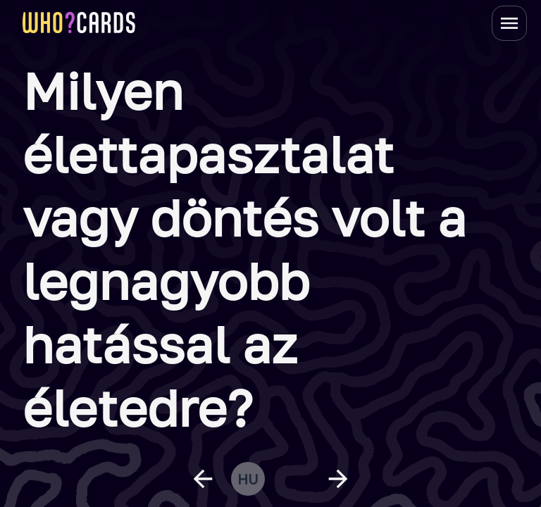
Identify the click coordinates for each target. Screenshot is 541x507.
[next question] (338, 479)
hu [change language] (248, 478)
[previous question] (203, 479)
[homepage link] (79, 22)
